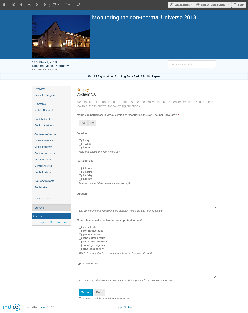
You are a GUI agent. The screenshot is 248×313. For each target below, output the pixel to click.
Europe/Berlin (182, 5)
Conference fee (43, 165)
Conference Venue (45, 134)
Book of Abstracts (44, 125)
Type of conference (88, 263)
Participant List (42, 198)
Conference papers (45, 153)
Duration (82, 133)
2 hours (87, 168)
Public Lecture (42, 172)
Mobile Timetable (44, 110)
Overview (39, 88)
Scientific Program (44, 95)
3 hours (87, 172)
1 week (87, 144)
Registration (41, 187)
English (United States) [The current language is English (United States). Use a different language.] (213, 5)
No (92, 123)
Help (119, 307)
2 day (86, 140)
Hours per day (85, 161)
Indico (41, 307)
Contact (128, 307)
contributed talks (93, 231)
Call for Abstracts (44, 180)
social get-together (94, 245)
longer (87, 147)
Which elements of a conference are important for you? (110, 220)
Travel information (44, 140)
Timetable (40, 104)
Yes (83, 123)
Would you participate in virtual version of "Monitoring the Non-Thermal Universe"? (127, 115)
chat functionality (93, 249)
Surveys (39, 207)
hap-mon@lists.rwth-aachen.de (57, 222)
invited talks (90, 227)
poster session (92, 234)
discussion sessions (95, 241)
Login (241, 5)
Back (99, 292)
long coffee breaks (94, 238)
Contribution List (43, 119)
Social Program (43, 146)
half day (87, 175)
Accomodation (42, 159)
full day (87, 179)
